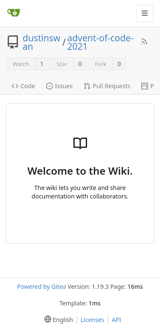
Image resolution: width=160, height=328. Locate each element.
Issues (59, 86)
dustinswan (42, 42)
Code (23, 86)
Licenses (93, 320)
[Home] (13, 13)
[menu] (57, 319)
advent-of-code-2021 (100, 42)
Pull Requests (107, 86)
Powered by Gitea (41, 286)
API (116, 320)
